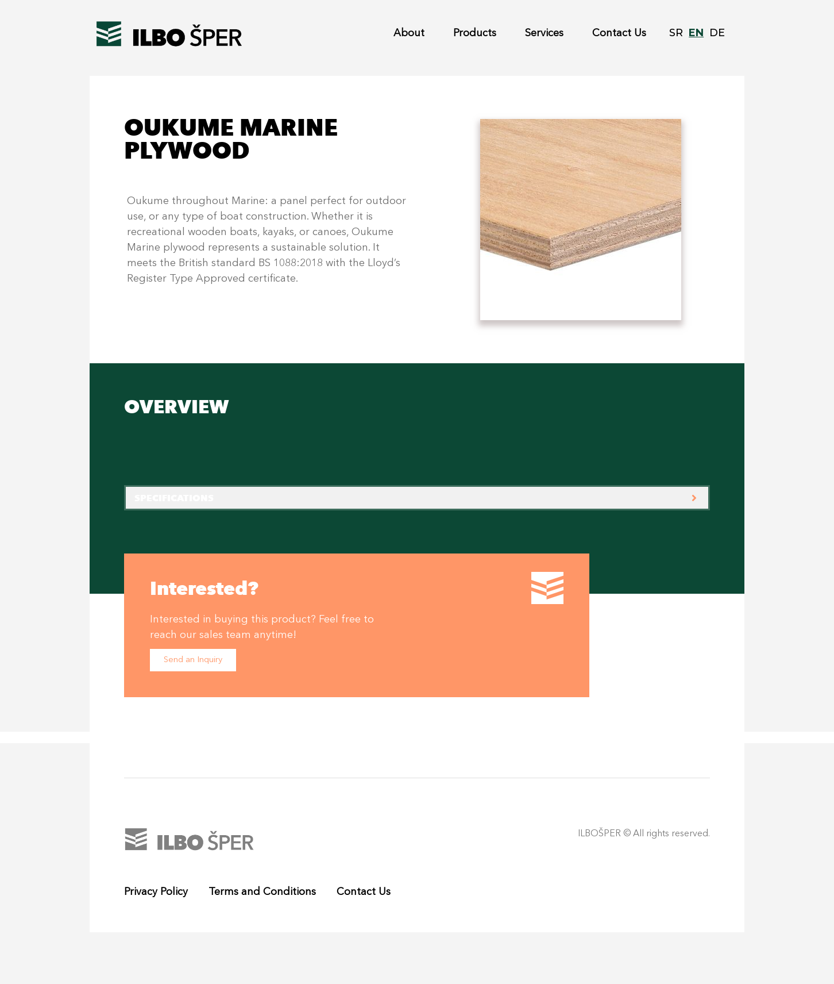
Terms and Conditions (262, 892)
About (408, 33)
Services (544, 33)
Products (474, 33)
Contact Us (619, 33)
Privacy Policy (156, 892)
